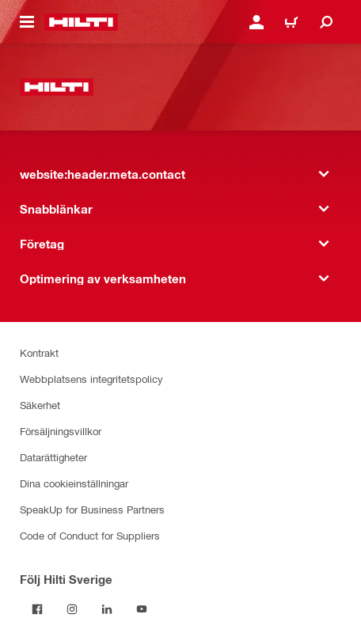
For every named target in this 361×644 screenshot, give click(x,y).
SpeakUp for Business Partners (92, 509)
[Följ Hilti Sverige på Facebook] (37, 609)
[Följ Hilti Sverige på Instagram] (72, 609)
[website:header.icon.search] (326, 22)
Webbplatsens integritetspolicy (91, 379)
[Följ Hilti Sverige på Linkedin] (106, 609)
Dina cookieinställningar (74, 483)
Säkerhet (40, 405)
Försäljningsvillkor (60, 431)
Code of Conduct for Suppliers (90, 535)
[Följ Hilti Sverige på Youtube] (141, 609)
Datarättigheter (53, 457)
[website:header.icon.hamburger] (27, 22)
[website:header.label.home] (81, 22)
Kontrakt (39, 352)
